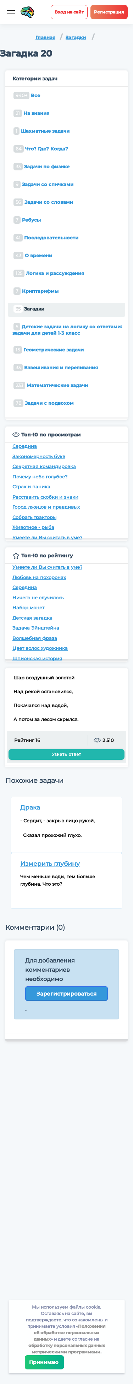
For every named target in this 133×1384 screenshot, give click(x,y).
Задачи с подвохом (43, 403)
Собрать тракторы (34, 517)
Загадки (76, 37)
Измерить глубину (50, 863)
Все (26, 95)
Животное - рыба (33, 527)
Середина (24, 446)
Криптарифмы (36, 291)
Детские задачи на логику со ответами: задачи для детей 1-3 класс (67, 329)
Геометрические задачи (48, 350)
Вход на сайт (69, 12)
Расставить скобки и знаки (45, 497)
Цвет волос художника (40, 648)
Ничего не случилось (37, 597)
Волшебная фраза (34, 638)
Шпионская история (37, 658)
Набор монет (28, 607)
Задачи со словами (43, 202)
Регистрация (109, 12)
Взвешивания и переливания (55, 367)
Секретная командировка (44, 466)
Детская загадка (32, 618)
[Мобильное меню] (10, 12)
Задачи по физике (41, 166)
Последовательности (45, 238)
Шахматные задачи (41, 131)
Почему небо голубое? (39, 476)
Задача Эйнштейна (35, 628)
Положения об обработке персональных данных (70, 1333)
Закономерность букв (38, 456)
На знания (31, 113)
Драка (30, 807)
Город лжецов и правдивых (46, 507)
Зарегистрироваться (66, 993)
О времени (32, 255)
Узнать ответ (66, 754)
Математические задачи (50, 385)
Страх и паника (31, 486)
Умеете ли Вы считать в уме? (47, 537)
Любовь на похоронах (39, 577)
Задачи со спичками (43, 184)
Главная (45, 37)
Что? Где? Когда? (40, 149)
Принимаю (44, 1362)
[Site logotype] (27, 12)
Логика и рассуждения (48, 273)
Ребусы (27, 220)
